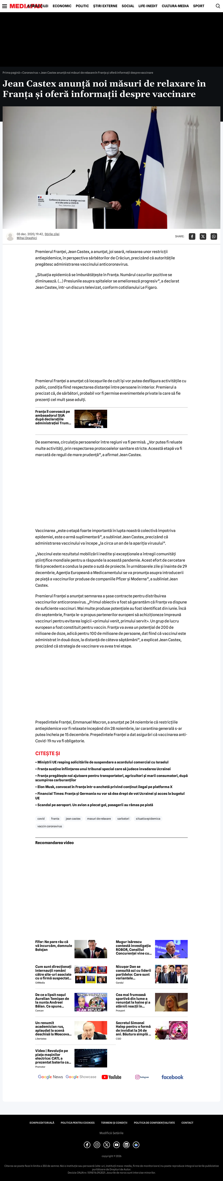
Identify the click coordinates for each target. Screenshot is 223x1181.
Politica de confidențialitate (154, 1122)
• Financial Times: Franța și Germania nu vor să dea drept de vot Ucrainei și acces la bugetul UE (110, 796)
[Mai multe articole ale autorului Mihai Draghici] (10, 236)
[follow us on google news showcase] (81, 1077)
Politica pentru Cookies (78, 1122)
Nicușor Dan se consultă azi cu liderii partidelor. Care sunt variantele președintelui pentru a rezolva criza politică (134, 972)
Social (128, 6)
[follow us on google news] (50, 1077)
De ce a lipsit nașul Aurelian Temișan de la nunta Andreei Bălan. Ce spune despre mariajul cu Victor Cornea (52, 1000)
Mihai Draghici (27, 238)
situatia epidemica (148, 818)
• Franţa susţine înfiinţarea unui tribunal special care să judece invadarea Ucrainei (103, 769)
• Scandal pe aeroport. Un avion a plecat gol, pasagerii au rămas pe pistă (94, 805)
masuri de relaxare (99, 818)
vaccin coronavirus (49, 826)
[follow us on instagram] (142, 1077)
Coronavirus (30, 72)
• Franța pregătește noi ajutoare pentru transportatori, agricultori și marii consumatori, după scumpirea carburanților (111, 778)
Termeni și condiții (114, 1122)
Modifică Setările (111, 1133)
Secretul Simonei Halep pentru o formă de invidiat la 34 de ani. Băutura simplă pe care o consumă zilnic (134, 1028)
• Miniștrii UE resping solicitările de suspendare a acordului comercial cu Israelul (102, 762)
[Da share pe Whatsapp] (214, 236)
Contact (187, 1122)
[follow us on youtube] (111, 1077)
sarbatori (123, 818)
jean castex (73, 818)
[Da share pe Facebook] (192, 236)
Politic (82, 6)
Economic (62, 6)
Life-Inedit (148, 6)
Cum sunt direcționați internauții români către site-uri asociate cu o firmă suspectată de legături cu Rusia (53, 972)
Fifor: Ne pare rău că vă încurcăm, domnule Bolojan (53, 946)
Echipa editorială (42, 1122)
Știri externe (105, 6)
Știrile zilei (37, 6)
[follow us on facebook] (172, 1077)
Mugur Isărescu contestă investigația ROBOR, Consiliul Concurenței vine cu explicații (133, 947)
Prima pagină (11, 72)
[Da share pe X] (203, 236)
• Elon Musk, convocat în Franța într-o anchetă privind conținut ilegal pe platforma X (103, 787)
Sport (198, 6)
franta (55, 818)
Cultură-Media (175, 6)
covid (41, 818)
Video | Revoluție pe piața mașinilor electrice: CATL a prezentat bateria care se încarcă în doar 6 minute (53, 1056)
